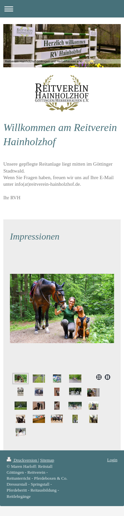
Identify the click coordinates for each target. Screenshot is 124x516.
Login (112, 459)
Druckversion (22, 460)
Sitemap (47, 460)
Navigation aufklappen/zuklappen (62, 9)
